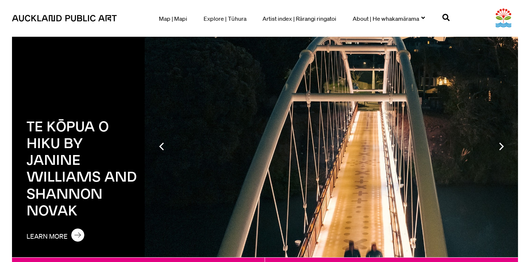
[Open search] (446, 19)
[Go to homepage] (66, 18)
